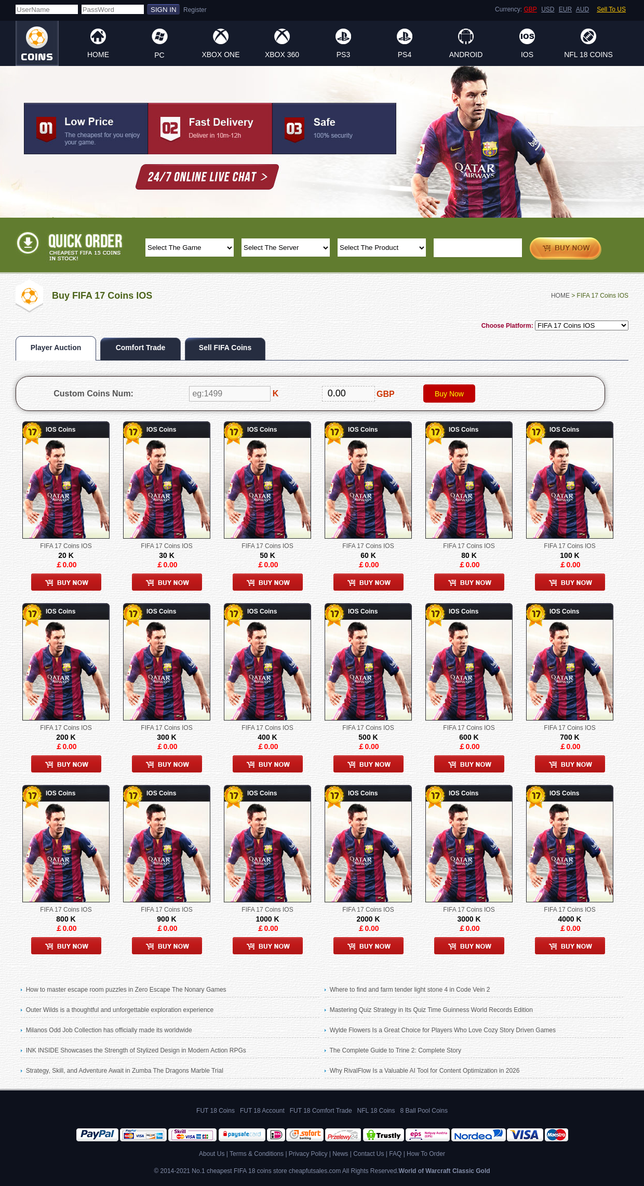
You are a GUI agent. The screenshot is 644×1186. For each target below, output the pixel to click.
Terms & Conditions (257, 1153)
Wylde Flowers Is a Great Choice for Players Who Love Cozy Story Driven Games (443, 1030)
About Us (211, 1153)
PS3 (343, 54)
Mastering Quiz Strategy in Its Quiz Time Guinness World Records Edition (431, 1010)
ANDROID (466, 54)
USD (547, 9)
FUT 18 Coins (215, 1110)
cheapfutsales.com (315, 1171)
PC (159, 55)
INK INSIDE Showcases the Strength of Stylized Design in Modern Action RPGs (136, 1050)
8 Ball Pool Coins (424, 1110)
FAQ (395, 1153)
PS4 (404, 54)
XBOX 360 (282, 54)
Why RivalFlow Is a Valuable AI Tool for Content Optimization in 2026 (425, 1070)
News (340, 1153)
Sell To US (611, 9)
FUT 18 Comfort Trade (321, 1110)
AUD (582, 9)
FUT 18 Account (262, 1110)
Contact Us (368, 1153)
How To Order (426, 1153)
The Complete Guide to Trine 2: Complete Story (395, 1050)
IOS (527, 54)
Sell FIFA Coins (225, 347)
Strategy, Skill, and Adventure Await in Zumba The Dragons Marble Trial (124, 1070)
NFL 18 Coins (588, 54)
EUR (565, 9)
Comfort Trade (141, 347)
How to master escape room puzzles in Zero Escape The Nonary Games (126, 989)
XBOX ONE (220, 54)
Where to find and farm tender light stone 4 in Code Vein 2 (410, 989)
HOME (98, 54)
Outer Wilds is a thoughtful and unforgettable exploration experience (120, 1010)
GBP (530, 9)
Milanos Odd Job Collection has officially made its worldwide (109, 1030)
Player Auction (56, 347)
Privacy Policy (308, 1153)
